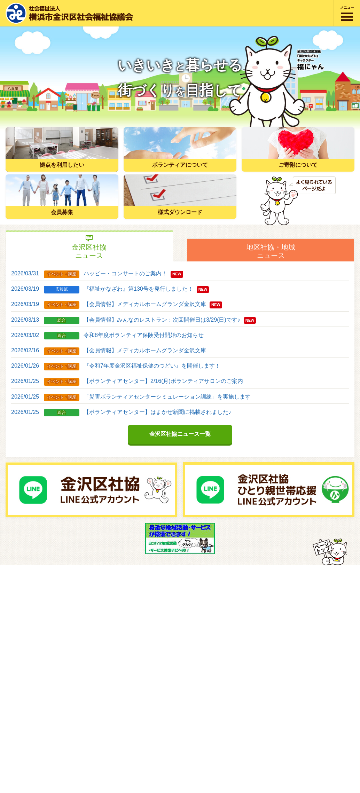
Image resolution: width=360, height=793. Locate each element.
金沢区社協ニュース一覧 (180, 434)
